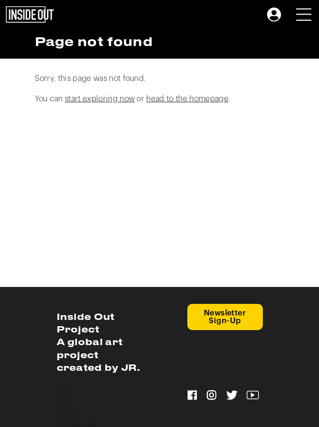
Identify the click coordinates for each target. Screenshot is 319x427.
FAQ (64, 392)
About (67, 407)
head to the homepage (187, 99)
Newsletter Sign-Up (225, 317)
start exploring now (100, 99)
